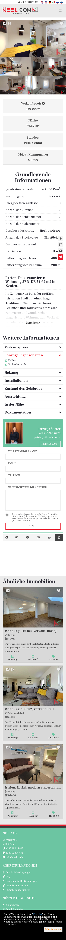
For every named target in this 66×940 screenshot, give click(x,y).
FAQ (8, 876)
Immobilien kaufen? (17, 885)
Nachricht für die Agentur (27, 487)
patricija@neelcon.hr (47, 437)
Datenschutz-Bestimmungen (21, 881)
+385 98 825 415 (28, 2)
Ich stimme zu (53, 929)
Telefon (14, 475)
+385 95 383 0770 (50, 433)
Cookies (37, 914)
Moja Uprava (13, 905)
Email (12, 463)
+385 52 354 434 (13, 853)
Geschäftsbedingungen (18, 872)
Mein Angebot (50, 444)
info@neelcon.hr (13, 857)
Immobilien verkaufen (18, 890)
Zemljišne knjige (15, 909)
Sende (33, 526)
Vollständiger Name (22, 451)
